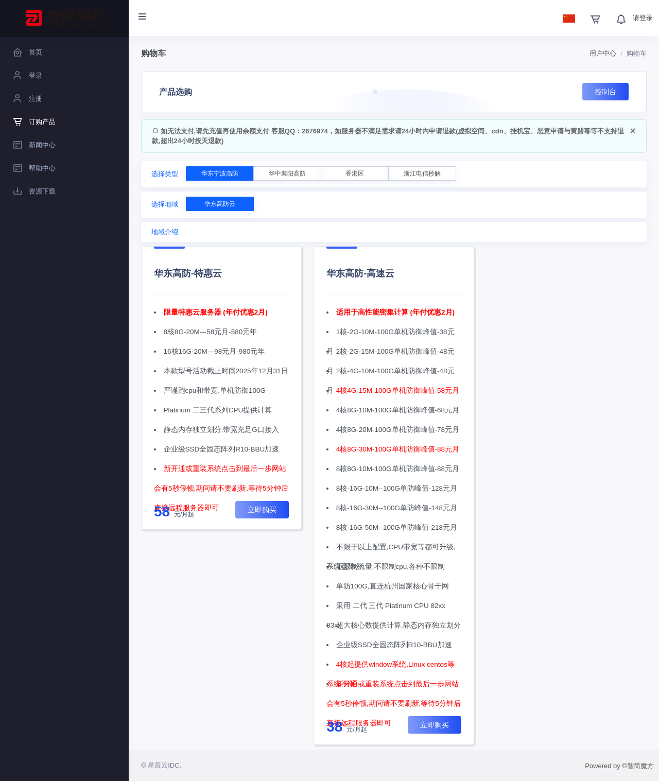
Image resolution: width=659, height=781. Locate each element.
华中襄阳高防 (287, 173)
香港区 (354, 173)
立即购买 (262, 510)
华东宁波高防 (219, 173)
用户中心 (602, 53)
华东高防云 (219, 203)
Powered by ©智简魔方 (619, 766)
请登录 (643, 18)
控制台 (605, 92)
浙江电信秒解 (422, 173)
